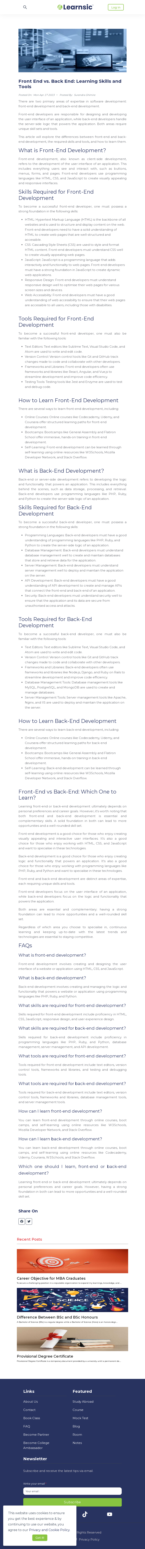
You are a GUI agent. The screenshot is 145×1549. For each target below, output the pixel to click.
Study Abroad (83, 1401)
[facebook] (21, 1221)
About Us (30, 1401)
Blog (76, 1426)
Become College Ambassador (36, 1445)
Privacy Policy (89, 1539)
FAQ (26, 1426)
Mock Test (80, 1418)
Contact (29, 1410)
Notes (77, 1443)
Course (78, 1410)
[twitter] (28, 1221)
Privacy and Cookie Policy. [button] (49, 1530)
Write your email (34, 1483)
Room (77, 1434)
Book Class (31, 1418)
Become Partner (36, 1434)
